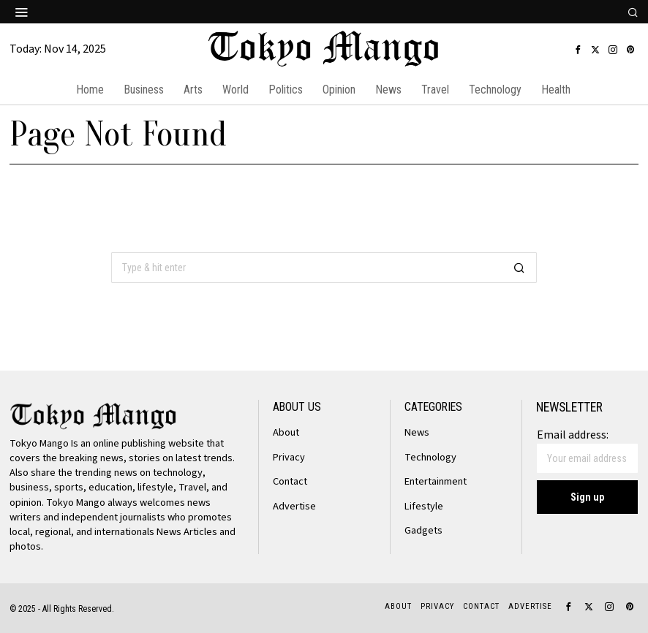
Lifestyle (423, 506)
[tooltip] (578, 50)
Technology (430, 457)
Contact (290, 481)
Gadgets (423, 530)
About (286, 432)
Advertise (294, 506)
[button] (519, 267)
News (416, 432)
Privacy (289, 457)
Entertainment (435, 481)
